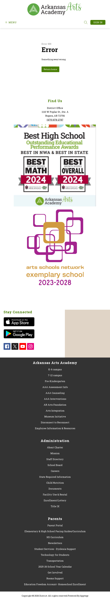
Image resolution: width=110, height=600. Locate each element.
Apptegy (84, 595)
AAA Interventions (55, 398)
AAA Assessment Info (55, 387)
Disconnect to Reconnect (55, 422)
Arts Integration (55, 410)
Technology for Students (55, 554)
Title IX (55, 506)
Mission (55, 453)
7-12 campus (55, 375)
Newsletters (55, 543)
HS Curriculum (55, 537)
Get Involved (55, 572)
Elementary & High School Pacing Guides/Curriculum (55, 531)
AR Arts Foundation (55, 404)
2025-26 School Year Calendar (55, 566)
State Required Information (55, 476)
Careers (55, 470)
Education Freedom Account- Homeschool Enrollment (55, 584)
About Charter (55, 447)
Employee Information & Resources (55, 428)
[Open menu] (11, 22)
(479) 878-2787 (55, 119)
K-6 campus (55, 369)
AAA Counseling (55, 392)
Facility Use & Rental (55, 494)
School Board (55, 465)
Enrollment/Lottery (55, 500)
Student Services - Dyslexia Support (55, 548)
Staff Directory (55, 459)
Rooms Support (55, 578)
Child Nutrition (55, 482)
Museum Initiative (55, 416)
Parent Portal (55, 525)
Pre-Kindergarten (55, 381)
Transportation (55, 560)
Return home (50, 69)
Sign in (97, 22)
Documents (55, 488)
